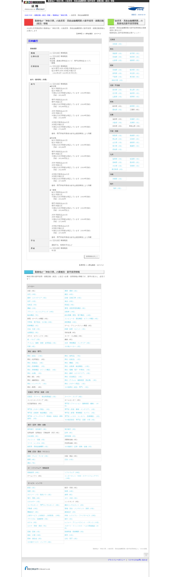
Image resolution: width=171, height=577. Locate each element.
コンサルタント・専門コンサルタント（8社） (43, 505)
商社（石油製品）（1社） (74, 377)
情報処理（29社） (33, 472)
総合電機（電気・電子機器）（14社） (78, 315)
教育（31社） (69, 535)
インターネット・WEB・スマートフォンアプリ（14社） (82, 477)
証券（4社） (69, 433)
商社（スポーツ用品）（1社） (75, 384)
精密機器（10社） (71, 322)
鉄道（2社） (31, 488)
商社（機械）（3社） (72, 363)
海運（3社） (31, 491)
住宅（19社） (32, 294)
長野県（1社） (135, 97)
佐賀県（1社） (135, 159)
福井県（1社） (135, 93)
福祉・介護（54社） (34, 535)
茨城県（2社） (117, 70)
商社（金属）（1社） (35, 373)
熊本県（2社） (135, 162)
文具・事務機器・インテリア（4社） (78, 343)
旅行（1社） (69, 519)
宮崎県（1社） (135, 166)
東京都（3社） (135, 77)
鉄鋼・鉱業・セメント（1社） (75, 329)
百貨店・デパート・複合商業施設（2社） (42, 397)
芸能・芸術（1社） (34, 532)
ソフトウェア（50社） (73, 472)
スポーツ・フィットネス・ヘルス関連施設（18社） (81, 527)
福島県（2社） (135, 60)
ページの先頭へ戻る (146, 554)
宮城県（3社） (117, 57)
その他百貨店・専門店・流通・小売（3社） (80, 420)
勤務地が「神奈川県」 (61, 15)
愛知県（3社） (117, 110)
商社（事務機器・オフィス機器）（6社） (42, 370)
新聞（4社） (31, 459)
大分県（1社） (117, 166)
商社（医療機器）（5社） (36, 366)
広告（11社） (69, 459)
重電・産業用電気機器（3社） (75, 308)
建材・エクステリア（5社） (37, 298)
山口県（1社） (117, 142)
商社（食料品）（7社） (73, 356)
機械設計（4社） (33, 512)
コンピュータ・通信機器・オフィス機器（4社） (82, 319)
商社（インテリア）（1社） (37, 384)
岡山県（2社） (117, 139)
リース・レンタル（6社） (36, 443)
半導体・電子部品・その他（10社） (40, 322)
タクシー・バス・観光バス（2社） (39, 495)
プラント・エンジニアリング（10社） (41, 312)
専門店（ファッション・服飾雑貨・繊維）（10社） (81, 405)
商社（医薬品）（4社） (35, 363)
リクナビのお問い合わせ (137, 560)
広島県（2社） (135, 139)
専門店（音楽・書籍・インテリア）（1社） (80, 409)
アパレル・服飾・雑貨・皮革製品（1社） (42, 343)
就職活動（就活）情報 (42, 15)
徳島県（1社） (135, 142)
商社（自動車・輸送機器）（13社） (77, 366)
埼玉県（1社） (135, 73)
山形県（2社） (117, 60)
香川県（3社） (117, 146)
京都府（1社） (135, 119)
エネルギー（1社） (34, 501)
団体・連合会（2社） (35, 538)
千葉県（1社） (117, 77)
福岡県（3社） (117, 159)
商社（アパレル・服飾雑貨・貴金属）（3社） (81, 380)
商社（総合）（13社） (35, 356)
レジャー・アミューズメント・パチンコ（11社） (82, 522)
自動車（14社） (70, 312)
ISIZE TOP (28, 15)
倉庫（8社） (69, 495)
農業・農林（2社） (71, 291)
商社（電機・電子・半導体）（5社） (78, 370)
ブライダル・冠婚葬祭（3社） (38, 519)
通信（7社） (31, 463)
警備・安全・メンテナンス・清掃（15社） (80, 508)
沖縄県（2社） (117, 179)
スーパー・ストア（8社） (74, 397)
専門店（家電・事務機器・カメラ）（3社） (80, 413)
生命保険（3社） (33, 436)
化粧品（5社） (32, 305)
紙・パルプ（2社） (34, 339)
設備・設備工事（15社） (73, 298)
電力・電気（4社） (34, 498)
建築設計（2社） (71, 512)
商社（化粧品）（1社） (73, 359)
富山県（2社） (135, 90)
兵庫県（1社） (135, 123)
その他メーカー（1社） (73, 346)
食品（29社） (69, 301)
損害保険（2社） (71, 436)
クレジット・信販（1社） (36, 440)
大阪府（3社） (117, 123)
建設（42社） (69, 294)
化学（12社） (32, 301)
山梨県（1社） (117, 97)
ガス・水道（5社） (71, 498)
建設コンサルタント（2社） (75, 505)
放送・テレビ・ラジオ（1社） (38, 456)
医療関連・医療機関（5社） (75, 532)
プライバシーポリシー (116, 560)
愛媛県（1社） (135, 146)
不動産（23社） (33, 508)
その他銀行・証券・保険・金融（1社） (79, 446)
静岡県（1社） (135, 106)
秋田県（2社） (135, 57)
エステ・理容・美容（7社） (37, 526)
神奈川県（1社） (118, 80)
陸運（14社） (69, 491)
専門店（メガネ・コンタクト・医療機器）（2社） (83, 416)
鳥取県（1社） (117, 135)
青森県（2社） (117, 53)
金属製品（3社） (33, 332)
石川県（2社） (117, 93)
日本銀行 (33, 41)
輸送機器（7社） (33, 315)
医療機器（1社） (33, 325)
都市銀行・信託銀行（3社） (37, 429)
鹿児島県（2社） (118, 169)
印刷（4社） (31, 346)
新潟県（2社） (117, 90)
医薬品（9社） (70, 305)
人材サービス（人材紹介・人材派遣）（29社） (44, 515)
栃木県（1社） (135, 70)
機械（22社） (32, 308)
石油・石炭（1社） (34, 329)
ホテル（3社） (32, 522)
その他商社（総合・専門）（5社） (77, 387)
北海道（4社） (117, 44)
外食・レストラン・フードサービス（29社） (81, 515)
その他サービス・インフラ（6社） (39, 542)
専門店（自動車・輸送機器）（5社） (40, 413)
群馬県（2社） (117, 73)
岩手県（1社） (135, 53)
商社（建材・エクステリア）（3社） (78, 373)
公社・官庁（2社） (71, 538)
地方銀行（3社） (71, 429)
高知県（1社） (117, 149)
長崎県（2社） (117, 162)
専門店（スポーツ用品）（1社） (39, 409)
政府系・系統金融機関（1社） (38, 446)
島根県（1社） (135, 135)
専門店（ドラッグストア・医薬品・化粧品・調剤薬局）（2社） (45, 417)
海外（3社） (117, 188)
